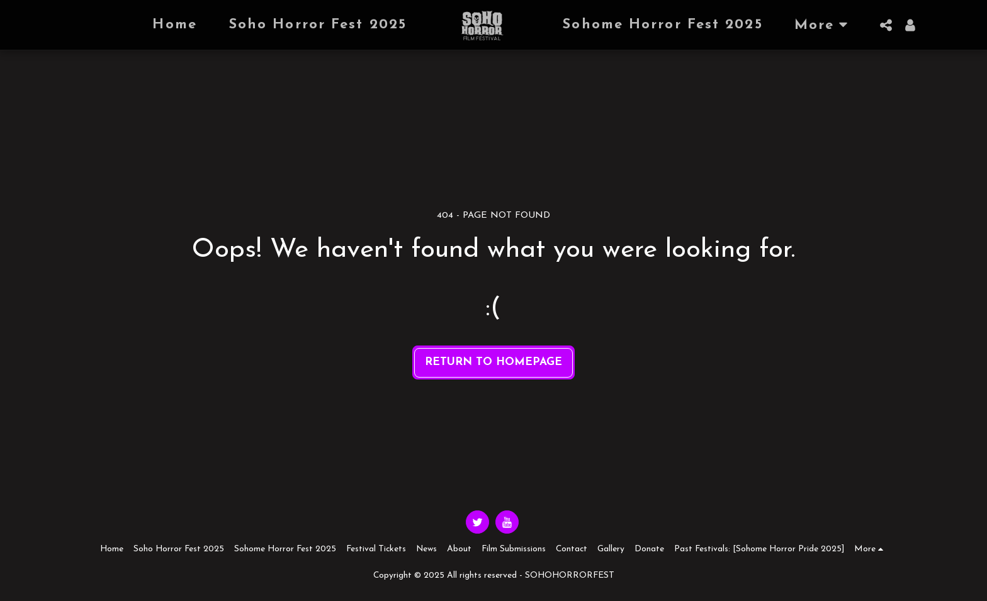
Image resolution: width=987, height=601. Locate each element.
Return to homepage (493, 362)
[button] (886, 25)
